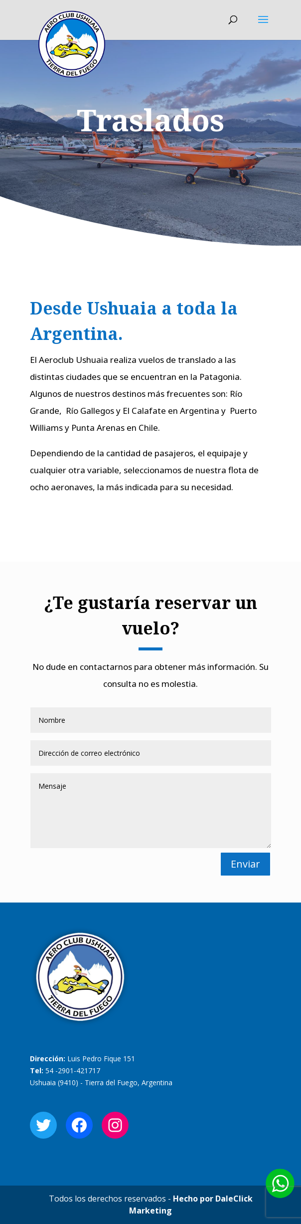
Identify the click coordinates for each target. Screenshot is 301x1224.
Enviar (245, 864)
